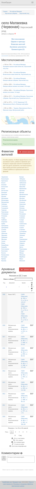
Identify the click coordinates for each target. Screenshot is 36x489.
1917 (3, 336)
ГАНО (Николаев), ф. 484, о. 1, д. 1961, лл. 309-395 (24, 420)
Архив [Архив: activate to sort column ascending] (23, 283)
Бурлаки (3, 196)
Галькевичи (4, 208)
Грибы (3, 223)
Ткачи (21, 237)
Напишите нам (17, 482)
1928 (3, 294)
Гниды (3, 218)
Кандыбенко (4, 245)
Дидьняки (4, 235)
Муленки (22, 198)
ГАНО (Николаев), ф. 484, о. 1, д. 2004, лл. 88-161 (24, 352)
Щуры (21, 259)
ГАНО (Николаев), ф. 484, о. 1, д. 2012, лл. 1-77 (24, 329)
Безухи (3, 182)
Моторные (22, 196)
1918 (3, 325)
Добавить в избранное (8, 34)
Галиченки (4, 206)
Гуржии (3, 231)
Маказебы (22, 186)
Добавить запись (26, 269)
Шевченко (22, 255)
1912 (3, 393)
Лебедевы (22, 179)
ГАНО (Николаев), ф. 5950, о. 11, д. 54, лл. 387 (24, 317)
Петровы (22, 208)
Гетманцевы (4, 214)
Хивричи (22, 243)
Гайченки (4, 204)
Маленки (22, 190)
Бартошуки (4, 181)
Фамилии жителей (18, 44)
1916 (3, 348)
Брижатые (4, 194)
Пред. (6, 432)
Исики (3, 243)
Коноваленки (5, 255)
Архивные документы (18, 47)
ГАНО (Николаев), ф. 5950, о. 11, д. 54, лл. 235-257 (24, 298)
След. (20, 435)
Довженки (4, 237)
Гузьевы (3, 229)
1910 (3, 416)
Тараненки (22, 233)
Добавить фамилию (26, 151)
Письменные (23, 210)
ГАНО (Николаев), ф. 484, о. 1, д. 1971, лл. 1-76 (24, 409)
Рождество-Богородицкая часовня (12, 144)
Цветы (21, 247)
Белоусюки (4, 186)
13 (15, 435)
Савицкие (22, 216)
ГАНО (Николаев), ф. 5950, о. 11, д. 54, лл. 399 (24, 308)
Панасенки (22, 204)
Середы (21, 221)
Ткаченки (22, 235)
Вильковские (5, 202)
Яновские (22, 260)
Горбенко (4, 220)
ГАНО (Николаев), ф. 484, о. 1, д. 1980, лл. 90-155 (24, 397)
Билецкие (4, 192)
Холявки (21, 245)
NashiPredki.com (7, 482)
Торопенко (22, 241)
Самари (21, 220)
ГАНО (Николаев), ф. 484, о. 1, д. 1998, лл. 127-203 (24, 363)
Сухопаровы (22, 231)
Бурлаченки (4, 198)
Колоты (3, 253)
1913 (3, 382)
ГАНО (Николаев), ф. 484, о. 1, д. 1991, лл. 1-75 (24, 374)
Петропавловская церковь (10, 140)
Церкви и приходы (18, 42)
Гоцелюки (4, 221)
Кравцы (3, 259)
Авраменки (4, 177)
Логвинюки (22, 181)
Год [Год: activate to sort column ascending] (4, 283)
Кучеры (21, 177)
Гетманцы (4, 216)
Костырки (4, 257)
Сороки (21, 227)
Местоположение (18, 39)
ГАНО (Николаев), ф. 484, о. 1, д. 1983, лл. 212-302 (24, 386)
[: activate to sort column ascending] (32, 287)
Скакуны (22, 225)
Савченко (22, 218)
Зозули (3, 241)
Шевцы (21, 253)
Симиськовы (23, 223)
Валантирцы (5, 200)
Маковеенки (22, 188)
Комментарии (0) (18, 49)
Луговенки (22, 184)
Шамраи (21, 251)
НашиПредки (6, 2)
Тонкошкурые (23, 239)
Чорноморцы (23, 249)
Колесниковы (5, 249)
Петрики (21, 206)
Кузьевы (3, 260)
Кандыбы (4, 247)
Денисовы (4, 233)
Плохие (21, 212)
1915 (3, 359)
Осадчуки (22, 202)
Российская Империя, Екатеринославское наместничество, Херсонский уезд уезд (17, 66)
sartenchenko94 (4, 55)
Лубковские (22, 182)
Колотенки (4, 251)
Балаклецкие (5, 179)
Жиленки (4, 239)
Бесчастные (4, 190)
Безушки (3, 184)
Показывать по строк (18, 276)
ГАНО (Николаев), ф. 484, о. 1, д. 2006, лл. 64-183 (24, 340)
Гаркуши (4, 210)
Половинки (22, 214)
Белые (3, 188)
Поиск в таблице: (17, 279)
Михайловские (23, 194)
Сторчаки (22, 229)
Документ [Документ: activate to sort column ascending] (11, 283)
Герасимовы (4, 212)
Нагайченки (22, 200)
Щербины (22, 257)
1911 (3, 405)
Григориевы (4, 225)
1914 (3, 371)
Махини (21, 192)
